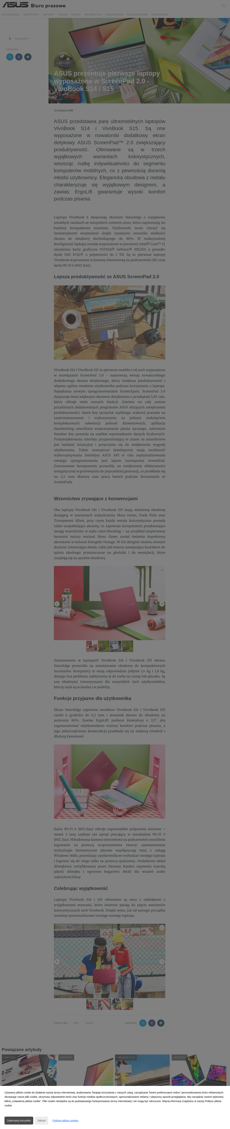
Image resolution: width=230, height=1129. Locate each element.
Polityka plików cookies (65, 1120)
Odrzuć (42, 1120)
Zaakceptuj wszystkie (19, 1120)
